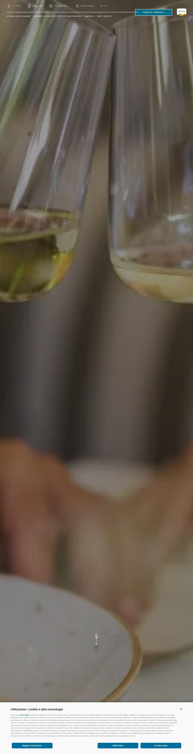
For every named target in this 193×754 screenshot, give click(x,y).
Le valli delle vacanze (19, 16)
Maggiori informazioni (32, 745)
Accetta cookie (161, 745)
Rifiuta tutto (118, 745)
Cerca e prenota (153, 12)
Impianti (61, 6)
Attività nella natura (70, 16)
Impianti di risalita (44, 16)
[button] (181, 709)
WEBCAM (37, 6)
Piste (87, 6)
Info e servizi (104, 16)
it (104, 6)
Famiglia (89, 16)
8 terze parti (24, 715)
